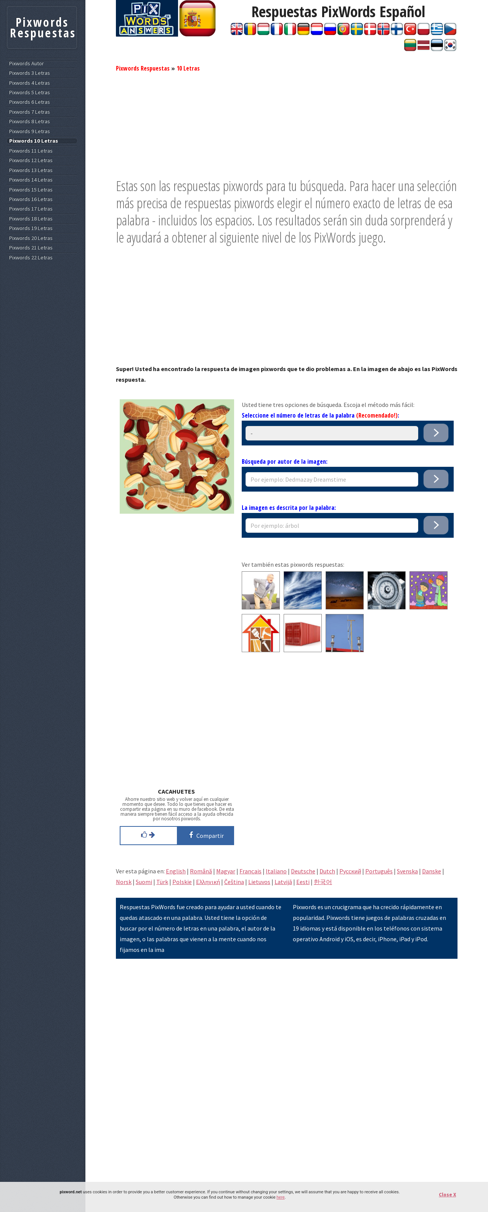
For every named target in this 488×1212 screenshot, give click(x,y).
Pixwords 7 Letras (29, 111)
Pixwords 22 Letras (31, 257)
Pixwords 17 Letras (31, 208)
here (280, 1197)
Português (379, 871)
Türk (162, 882)
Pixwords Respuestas (143, 68)
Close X (447, 1194)
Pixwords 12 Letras (31, 160)
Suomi (144, 882)
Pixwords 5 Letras (29, 92)
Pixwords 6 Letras (29, 102)
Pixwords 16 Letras (31, 199)
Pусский (350, 871)
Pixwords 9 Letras (29, 131)
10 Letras (188, 68)
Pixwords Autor (26, 63)
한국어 (323, 882)
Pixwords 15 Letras (31, 189)
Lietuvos (259, 882)
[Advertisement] (287, 124)
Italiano (276, 871)
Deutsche (303, 871)
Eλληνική (208, 882)
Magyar (225, 871)
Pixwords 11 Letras (31, 150)
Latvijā (283, 882)
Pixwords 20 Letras (31, 238)
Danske (431, 871)
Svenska (407, 871)
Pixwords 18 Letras (31, 218)
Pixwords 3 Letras (29, 73)
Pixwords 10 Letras (33, 140)
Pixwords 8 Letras (29, 121)
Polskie (182, 882)
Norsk (124, 882)
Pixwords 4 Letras (29, 82)
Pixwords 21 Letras (31, 247)
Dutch (327, 871)
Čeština (234, 882)
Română (201, 871)
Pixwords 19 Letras (31, 228)
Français (250, 871)
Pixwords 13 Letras (31, 170)
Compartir (205, 834)
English (176, 871)
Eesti (303, 882)
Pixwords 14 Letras (31, 179)
